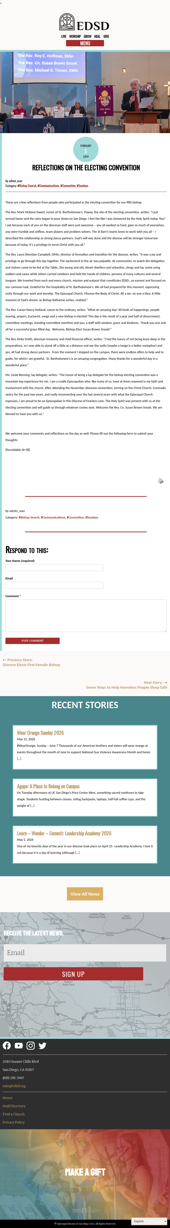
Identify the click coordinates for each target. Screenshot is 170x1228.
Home (7, 1098)
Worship (75, 36)
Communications (49, 185)
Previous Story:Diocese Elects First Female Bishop (31, 662)
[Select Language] (149, 1221)
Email (9, 578)
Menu (85, 43)
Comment (13, 596)
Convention (68, 185)
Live (63, 36)
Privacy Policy (14, 1122)
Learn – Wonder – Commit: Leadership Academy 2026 (64, 833)
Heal (97, 36)
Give (106, 36)
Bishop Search (27, 185)
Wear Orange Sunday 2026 (40, 732)
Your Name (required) (20, 561)
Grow (87, 36)
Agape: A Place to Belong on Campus (48, 786)
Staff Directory (14, 1106)
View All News (85, 894)
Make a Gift (85, 1172)
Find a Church (14, 1114)
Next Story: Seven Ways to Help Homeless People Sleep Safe (126, 685)
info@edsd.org (14, 1086)
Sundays (83, 185)
